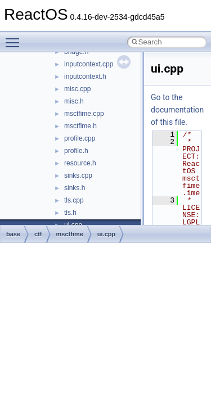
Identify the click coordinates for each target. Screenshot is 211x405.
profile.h (76, 151)
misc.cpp (77, 89)
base (13, 234)
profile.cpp (79, 138)
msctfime (69, 234)
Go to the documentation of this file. (177, 110)
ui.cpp (106, 234)
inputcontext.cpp (88, 64)
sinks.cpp (78, 175)
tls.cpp (74, 200)
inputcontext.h (85, 76)
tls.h (70, 213)
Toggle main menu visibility (15, 37)
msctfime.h (80, 126)
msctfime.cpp (84, 114)
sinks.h (74, 188)
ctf (38, 234)
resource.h (80, 163)
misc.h (74, 101)
